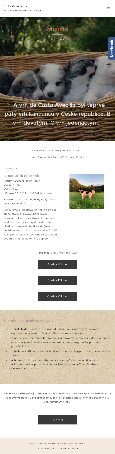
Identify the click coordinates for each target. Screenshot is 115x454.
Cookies (74, 448)
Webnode (62, 448)
